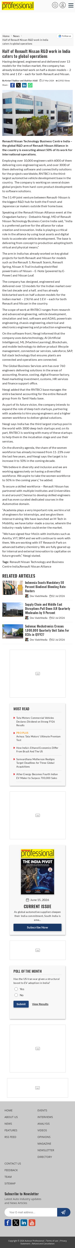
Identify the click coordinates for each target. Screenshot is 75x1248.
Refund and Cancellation (43, 1243)
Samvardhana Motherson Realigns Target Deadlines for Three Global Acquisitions (35, 763)
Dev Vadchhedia (36, 596)
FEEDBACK (11, 1170)
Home (6, 36)
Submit (21, 1004)
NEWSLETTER (46, 1150)
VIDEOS (42, 1130)
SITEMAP (10, 1183)
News (16, 36)
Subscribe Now (37, 927)
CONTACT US (13, 1163)
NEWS (8, 1123)
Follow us (64, 36)
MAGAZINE (44, 1143)
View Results (40, 1004)
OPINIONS (44, 1137)
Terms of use (52, 1240)
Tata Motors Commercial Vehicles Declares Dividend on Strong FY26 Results (35, 721)
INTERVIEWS (45, 1117)
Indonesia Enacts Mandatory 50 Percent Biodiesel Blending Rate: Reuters (45, 587)
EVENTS (42, 1110)
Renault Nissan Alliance (35, 566)
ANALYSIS (44, 1123)
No (21, 995)
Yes (22, 989)
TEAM (8, 1177)
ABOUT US (11, 1117)
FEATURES (11, 1130)
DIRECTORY (45, 1157)
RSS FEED (10, 1137)
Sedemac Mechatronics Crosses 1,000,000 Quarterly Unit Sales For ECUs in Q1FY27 (47, 630)
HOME (9, 1110)
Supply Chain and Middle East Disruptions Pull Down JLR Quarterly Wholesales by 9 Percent (47, 608)
